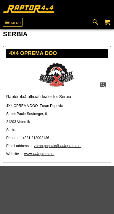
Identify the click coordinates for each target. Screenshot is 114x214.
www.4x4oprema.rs (39, 154)
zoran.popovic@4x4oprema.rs (57, 146)
